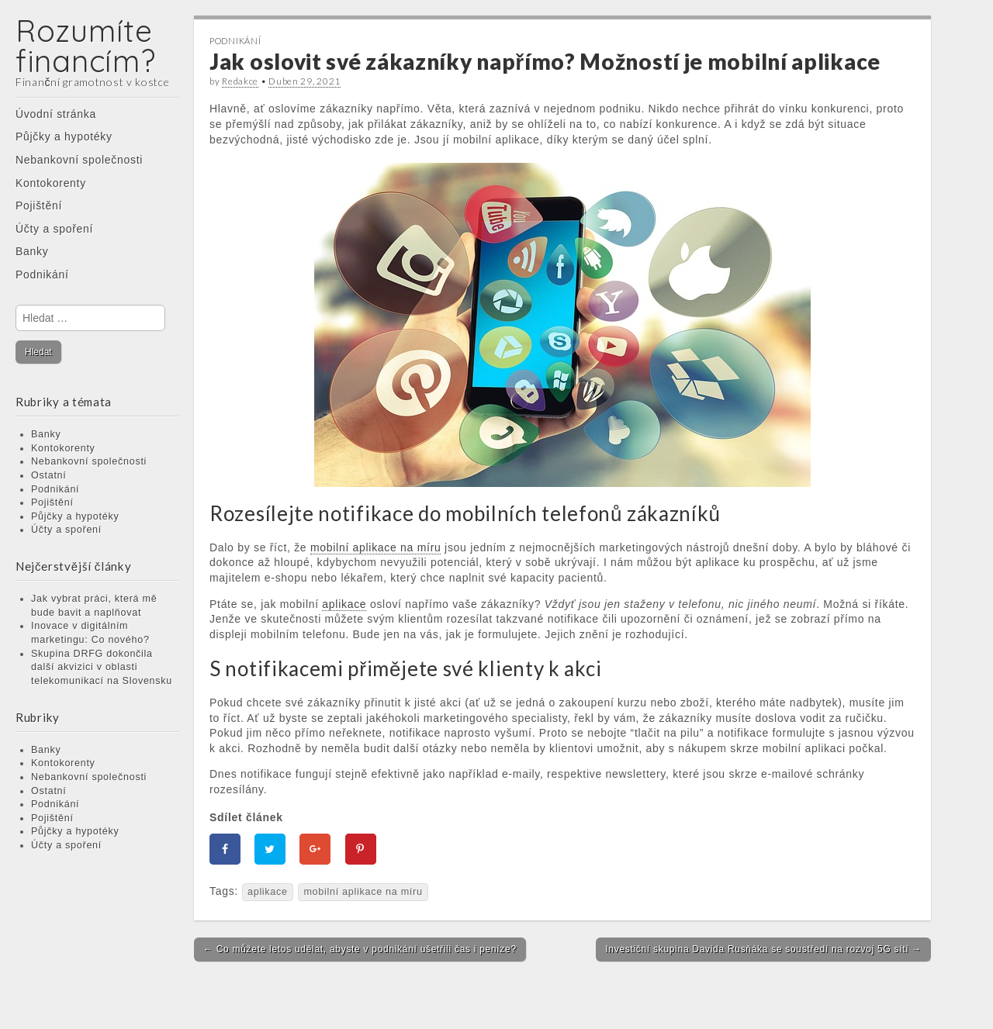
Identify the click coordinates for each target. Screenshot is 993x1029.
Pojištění (39, 205)
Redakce (240, 81)
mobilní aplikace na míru (362, 891)
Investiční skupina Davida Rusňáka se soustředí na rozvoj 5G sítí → (763, 949)
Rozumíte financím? (85, 46)
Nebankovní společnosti (79, 160)
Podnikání (42, 274)
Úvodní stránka (56, 114)
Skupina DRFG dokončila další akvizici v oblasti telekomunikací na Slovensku (101, 667)
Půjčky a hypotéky (64, 136)
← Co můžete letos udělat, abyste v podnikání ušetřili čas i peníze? (360, 949)
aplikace (267, 891)
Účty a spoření (54, 229)
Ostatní (49, 475)
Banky (32, 251)
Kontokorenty (51, 183)
